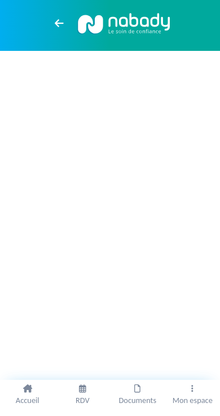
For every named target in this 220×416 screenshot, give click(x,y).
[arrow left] (59, 23)
